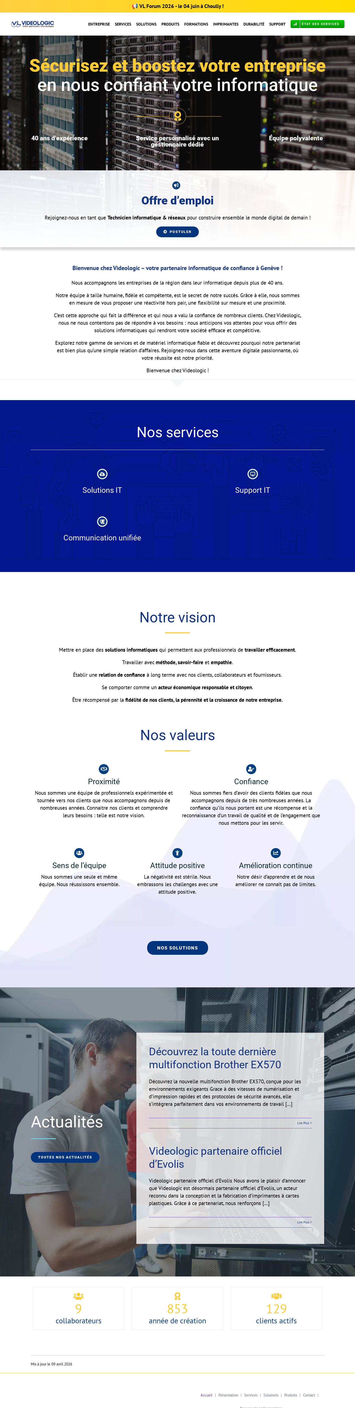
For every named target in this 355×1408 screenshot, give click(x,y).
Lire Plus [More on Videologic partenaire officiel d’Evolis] (303, 1222)
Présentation (228, 1395)
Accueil (206, 1395)
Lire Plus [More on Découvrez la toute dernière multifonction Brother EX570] (303, 1123)
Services (250, 1395)
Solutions (270, 1395)
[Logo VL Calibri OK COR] (33, 23)
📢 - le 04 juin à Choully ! (178, 6)
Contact (309, 1395)
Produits (290, 1395)
